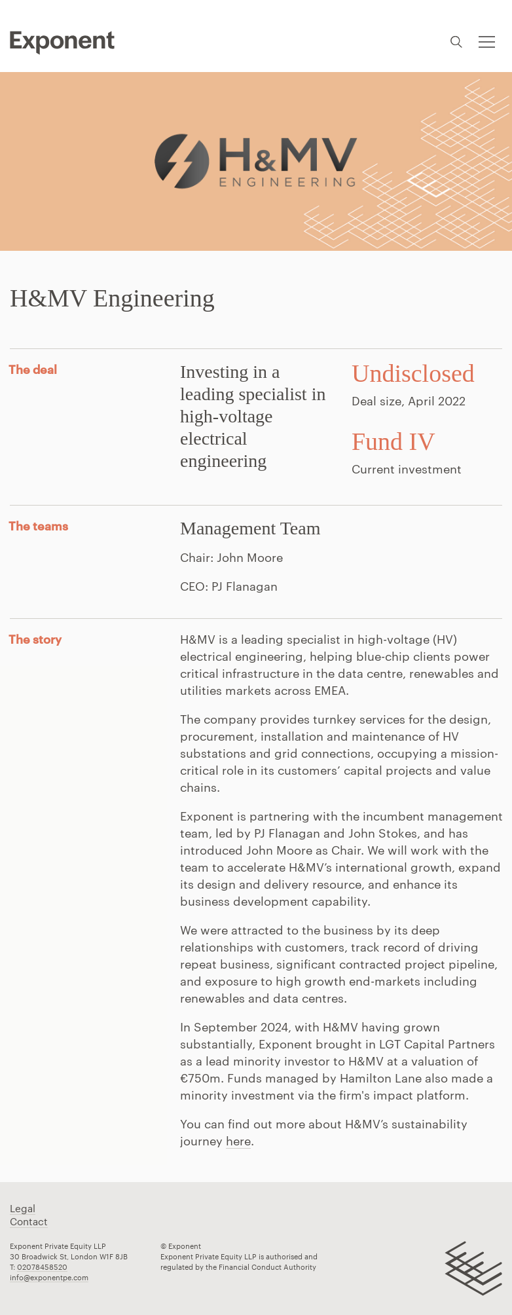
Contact (29, 1221)
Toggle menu (485, 34)
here (238, 1141)
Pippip (62, 42)
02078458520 (42, 1267)
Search (456, 41)
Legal (22, 1208)
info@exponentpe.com (49, 1277)
